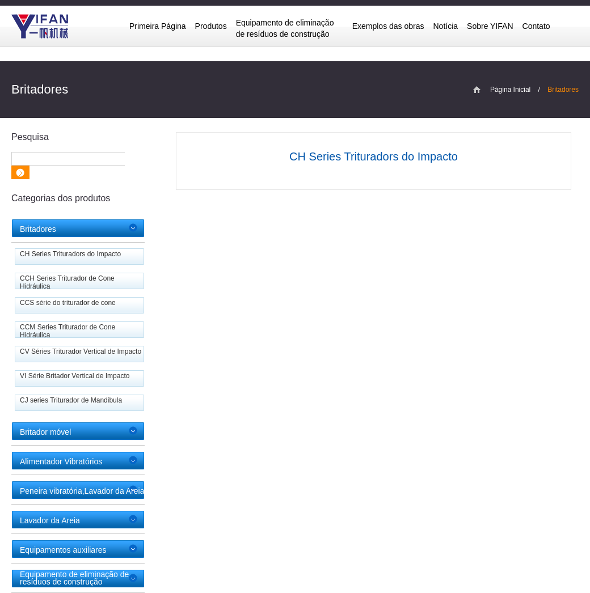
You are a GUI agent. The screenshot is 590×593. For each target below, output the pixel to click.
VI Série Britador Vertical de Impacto (74, 376)
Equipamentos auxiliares (63, 549)
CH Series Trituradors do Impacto (70, 254)
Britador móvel (45, 432)
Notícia (445, 26)
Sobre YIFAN (490, 26)
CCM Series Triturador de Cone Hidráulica (67, 331)
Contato (536, 26)
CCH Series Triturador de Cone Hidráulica (67, 282)
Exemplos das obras (388, 26)
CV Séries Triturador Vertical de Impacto (80, 351)
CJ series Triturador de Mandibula (71, 400)
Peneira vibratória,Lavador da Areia (82, 490)
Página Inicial (510, 90)
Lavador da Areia (50, 520)
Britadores (38, 229)
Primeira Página (157, 26)
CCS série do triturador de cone (68, 303)
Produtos (211, 26)
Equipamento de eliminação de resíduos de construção (285, 28)
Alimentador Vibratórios (61, 461)
